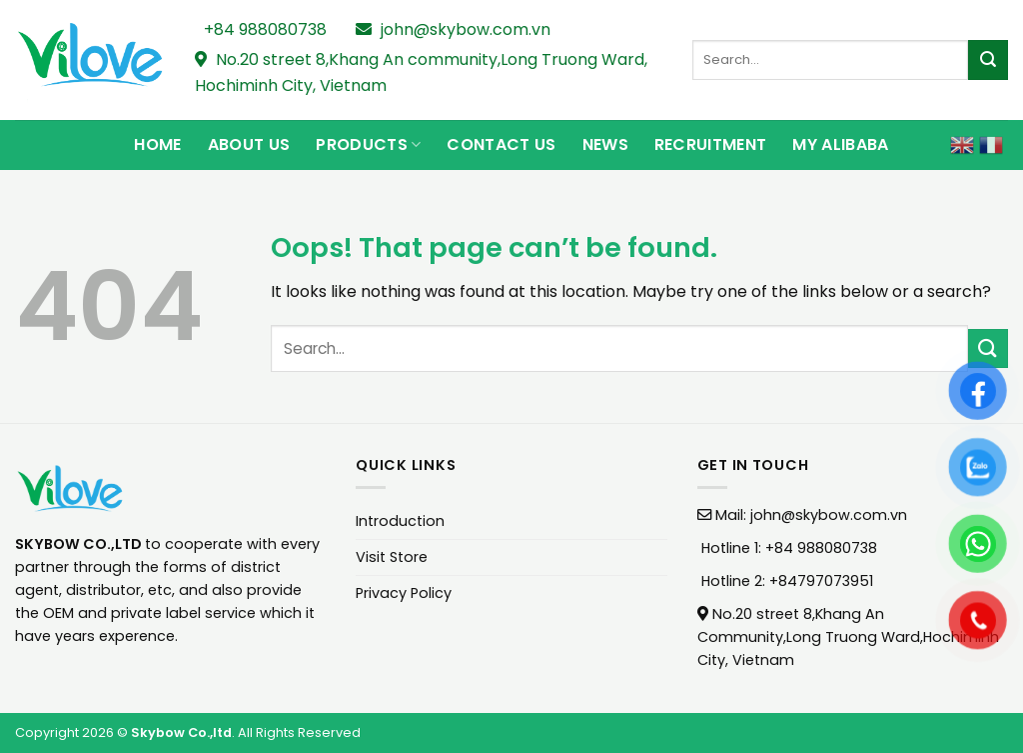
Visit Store (392, 557)
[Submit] (988, 60)
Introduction (400, 521)
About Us (249, 144)
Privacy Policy (404, 593)
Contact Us (501, 144)
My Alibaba (840, 144)
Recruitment (710, 144)
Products (368, 144)
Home (157, 144)
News (605, 144)
